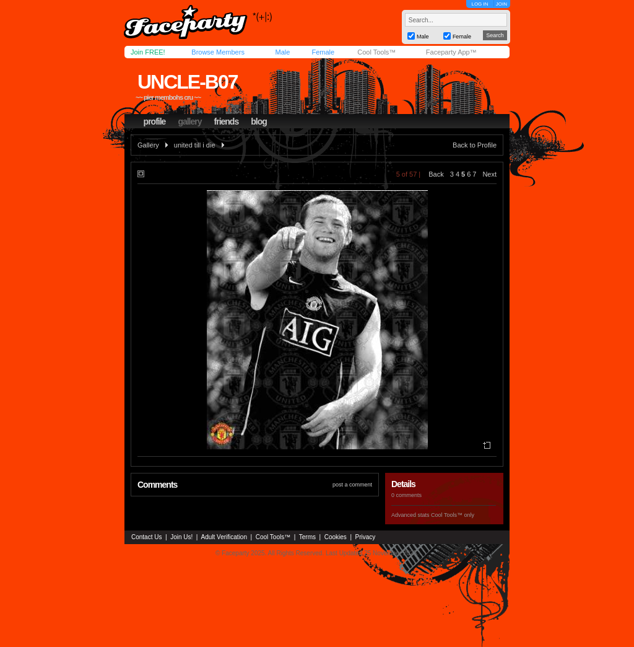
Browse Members (218, 52)
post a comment (352, 485)
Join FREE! (148, 52)
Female (322, 52)
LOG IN (479, 4)
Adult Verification (224, 537)
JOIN (501, 4)
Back (435, 174)
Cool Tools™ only (452, 515)
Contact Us (146, 537)
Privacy (365, 537)
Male (282, 52)
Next (489, 174)
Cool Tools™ (376, 52)
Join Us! (181, 537)
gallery (189, 121)
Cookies (335, 537)
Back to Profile (475, 145)
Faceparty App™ (451, 52)
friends (226, 121)
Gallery (148, 145)
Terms (307, 537)
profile (155, 121)
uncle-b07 (187, 82)
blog (259, 121)
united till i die (194, 145)
